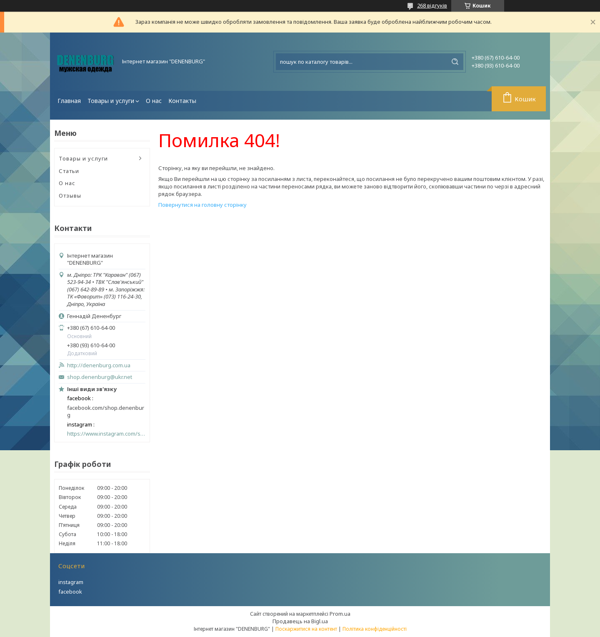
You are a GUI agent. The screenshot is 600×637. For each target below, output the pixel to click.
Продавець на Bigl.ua (300, 621)
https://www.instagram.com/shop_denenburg (106, 433)
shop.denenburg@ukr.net (99, 377)
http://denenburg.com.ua (98, 365)
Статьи (69, 171)
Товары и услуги (111, 101)
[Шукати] (455, 61)
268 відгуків (432, 5)
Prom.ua (340, 613)
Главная (69, 101)
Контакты (182, 101)
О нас (154, 101)
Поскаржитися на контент (306, 628)
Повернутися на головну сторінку (202, 204)
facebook (70, 591)
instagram (70, 582)
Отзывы (70, 195)
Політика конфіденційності (374, 628)
